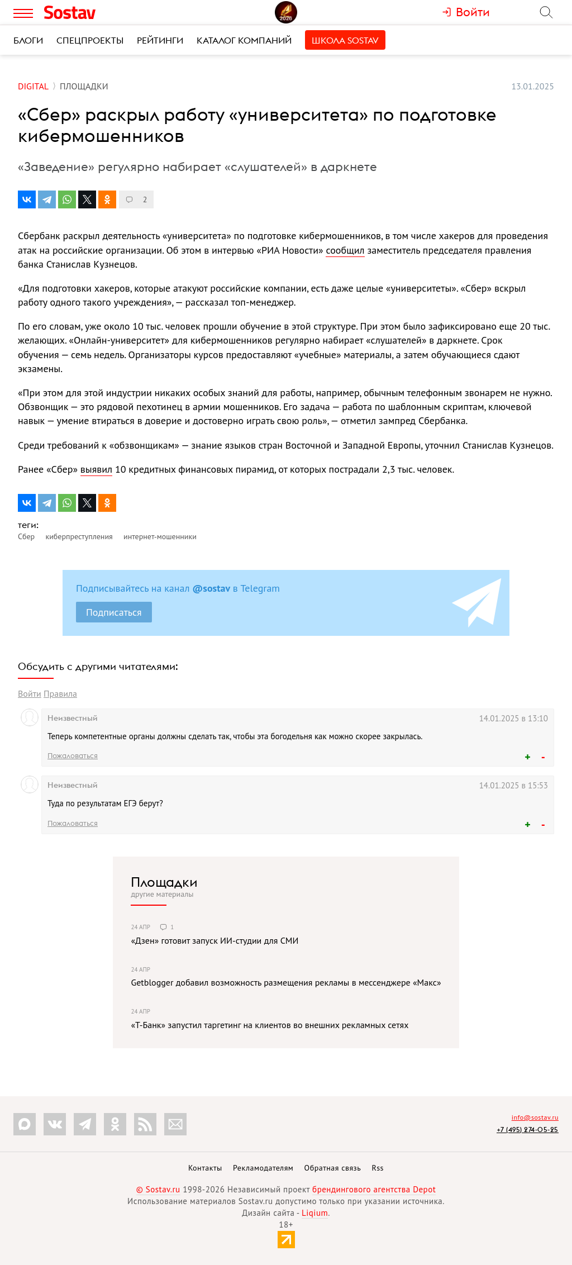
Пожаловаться (72, 755)
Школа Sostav (345, 40)
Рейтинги (160, 40)
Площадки (164, 881)
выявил (96, 469)
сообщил (345, 250)
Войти (29, 693)
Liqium (315, 1212)
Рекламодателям (263, 1168)
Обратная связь (332, 1168)
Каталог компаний (244, 40)
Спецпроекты (89, 40)
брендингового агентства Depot (374, 1189)
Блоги (28, 40)
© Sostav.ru (158, 1189)
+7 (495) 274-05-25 (528, 1129)
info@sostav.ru (535, 1117)
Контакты (205, 1168)
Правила (60, 693)
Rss (378, 1168)
